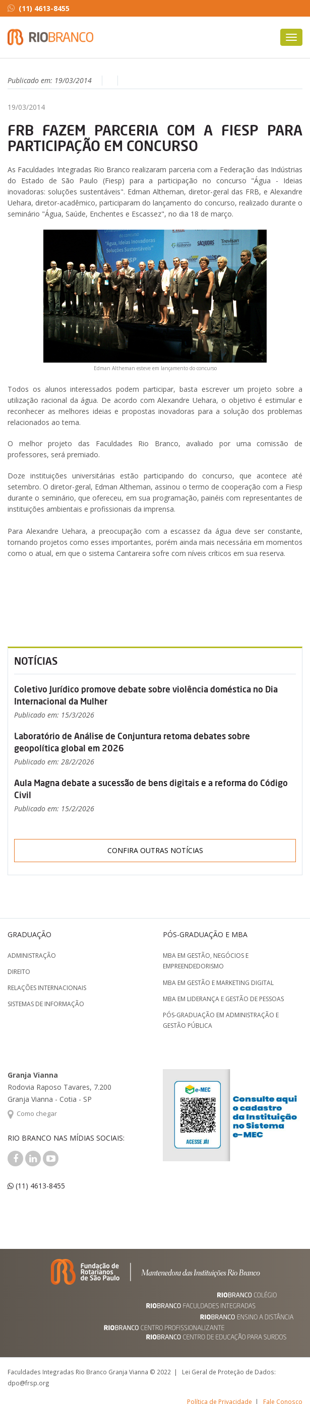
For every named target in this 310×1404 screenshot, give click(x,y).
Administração (32, 955)
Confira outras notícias (155, 850)
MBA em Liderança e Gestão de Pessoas (223, 999)
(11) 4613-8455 (39, 8)
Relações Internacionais (47, 988)
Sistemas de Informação (46, 1004)
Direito (19, 971)
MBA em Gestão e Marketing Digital (218, 982)
